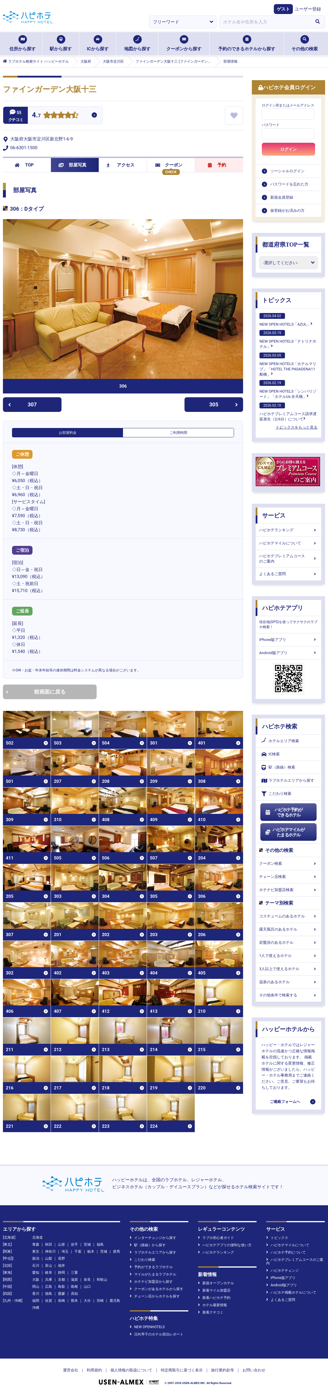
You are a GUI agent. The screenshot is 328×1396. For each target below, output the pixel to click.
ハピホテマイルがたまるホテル (284, 832)
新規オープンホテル (216, 1283)
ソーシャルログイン (287, 171)
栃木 (90, 1251)
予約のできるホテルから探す (246, 43)
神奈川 (50, 1251)
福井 (61, 1265)
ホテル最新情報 (212, 1305)
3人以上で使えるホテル (288, 969)
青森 (35, 1244)
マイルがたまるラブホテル (153, 1274)
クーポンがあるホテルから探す (156, 1289)
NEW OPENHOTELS (147, 1327)
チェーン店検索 (288, 876)
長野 (61, 1258)
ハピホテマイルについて (288, 543)
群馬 (116, 1251)
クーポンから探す (183, 43)
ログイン (288, 149)
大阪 (35, 1280)
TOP (24, 165)
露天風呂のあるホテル (288, 929)
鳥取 (61, 1287)
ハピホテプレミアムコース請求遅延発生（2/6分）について (288, 412)
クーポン (168, 165)
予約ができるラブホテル (151, 1267)
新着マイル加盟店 (214, 1290)
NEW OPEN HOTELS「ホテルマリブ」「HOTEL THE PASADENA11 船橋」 (287, 364)
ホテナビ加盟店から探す (151, 1282)
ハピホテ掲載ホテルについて (291, 1292)
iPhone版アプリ (288, 639)
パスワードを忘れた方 (289, 184)
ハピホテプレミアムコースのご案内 (288, 558)
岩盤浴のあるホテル (288, 942)
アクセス (120, 165)
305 (223, 404)
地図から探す (137, 43)
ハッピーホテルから (288, 1029)
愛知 (35, 1273)
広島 (48, 1287)
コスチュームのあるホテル (288, 916)
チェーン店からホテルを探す (155, 1296)
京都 (61, 1280)
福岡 (35, 1301)
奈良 (87, 1280)
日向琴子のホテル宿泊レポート (156, 1334)
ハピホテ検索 (279, 726)
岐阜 (48, 1273)
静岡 (61, 1273)
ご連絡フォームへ (285, 1101)
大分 (87, 1301)
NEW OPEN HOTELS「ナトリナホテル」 (287, 339)
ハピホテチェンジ (282, 1270)
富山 (48, 1265)
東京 (35, 1251)
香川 (35, 1294)
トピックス (276, 300)
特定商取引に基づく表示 (182, 1370)
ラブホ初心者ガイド (216, 1238)
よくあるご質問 (288, 574)
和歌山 (102, 1280)
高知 (74, 1294)
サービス (274, 515)
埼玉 (65, 1251)
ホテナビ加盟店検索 (288, 890)
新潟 (35, 1258)
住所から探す (22, 43)
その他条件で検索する (288, 995)
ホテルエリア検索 (280, 741)
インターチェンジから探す (153, 1238)
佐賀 (48, 1301)
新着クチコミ (210, 1312)
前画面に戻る (36, 692)
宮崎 (100, 1301)
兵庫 (48, 1280)
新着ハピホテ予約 (214, 1298)
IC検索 (271, 754)
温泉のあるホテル (288, 982)
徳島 (48, 1294)
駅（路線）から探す (148, 1245)
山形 (61, 1244)
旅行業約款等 (222, 1370)
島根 (74, 1287)
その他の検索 (304, 43)
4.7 (36, 115)
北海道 (37, 1237)
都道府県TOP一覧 (285, 244)
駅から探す (61, 43)
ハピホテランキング (288, 530)
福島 (100, 1244)
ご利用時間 (178, 433)
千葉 (77, 1251)
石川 (35, 1265)
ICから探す (97, 43)
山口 (87, 1287)
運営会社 (70, 1370)
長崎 (61, 1301)
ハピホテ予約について (286, 1252)
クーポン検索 (288, 863)
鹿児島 (115, 1301)
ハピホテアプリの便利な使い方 (225, 1245)
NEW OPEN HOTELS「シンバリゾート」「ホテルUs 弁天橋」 (287, 389)
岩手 (74, 1244)
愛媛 (61, 1294)
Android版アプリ (288, 653)
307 (22, 404)
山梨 (48, 1258)
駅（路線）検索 (278, 767)
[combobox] (264, 22)
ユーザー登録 (308, 9)
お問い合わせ (253, 1370)
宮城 (87, 1244)
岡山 (35, 1287)
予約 (217, 165)
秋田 (48, 1244)
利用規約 (94, 1370)
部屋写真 (72, 165)
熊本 (74, 1301)
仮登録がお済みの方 (287, 210)
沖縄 (35, 1308)
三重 (74, 1273)
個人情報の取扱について (131, 1370)
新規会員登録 (281, 197)
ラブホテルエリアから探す (288, 780)
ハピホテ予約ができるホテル (283, 812)
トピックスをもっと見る (296, 427)
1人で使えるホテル (288, 955)
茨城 (103, 1251)
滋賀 (74, 1280)
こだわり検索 (276, 793)
